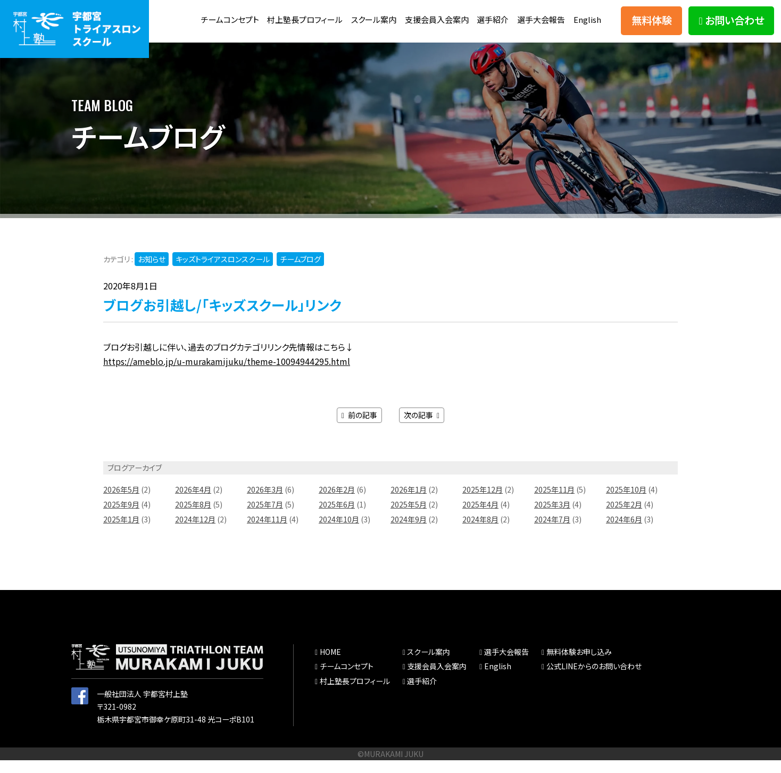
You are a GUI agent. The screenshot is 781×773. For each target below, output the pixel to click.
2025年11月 (554, 502)
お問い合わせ (731, 26)
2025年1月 (121, 532)
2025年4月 (480, 517)
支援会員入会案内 (465, 14)
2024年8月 (480, 532)
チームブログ (300, 272)
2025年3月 (552, 517)
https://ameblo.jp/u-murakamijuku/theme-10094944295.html (226, 374)
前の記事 (359, 427)
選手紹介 (525, 14)
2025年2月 (624, 517)
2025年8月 (193, 517)
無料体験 (652, 26)
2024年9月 (408, 532)
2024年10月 (339, 532)
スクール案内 (399, 14)
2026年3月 (265, 502)
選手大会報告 (575, 14)
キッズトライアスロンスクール (223, 272)
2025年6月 (337, 517)
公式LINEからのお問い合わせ (594, 679)
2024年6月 (624, 532)
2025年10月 (626, 502)
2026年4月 (193, 502)
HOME (330, 664)
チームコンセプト (246, 14)
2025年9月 (121, 517)
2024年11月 (267, 532)
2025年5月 (408, 517)
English (587, 37)
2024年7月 (552, 532)
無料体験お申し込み (579, 664)
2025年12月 (482, 502)
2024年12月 (195, 532)
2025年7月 (265, 517)
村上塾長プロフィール (326, 14)
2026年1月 (408, 502)
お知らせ (151, 272)
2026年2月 (337, 502)
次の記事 (421, 427)
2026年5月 (121, 502)
